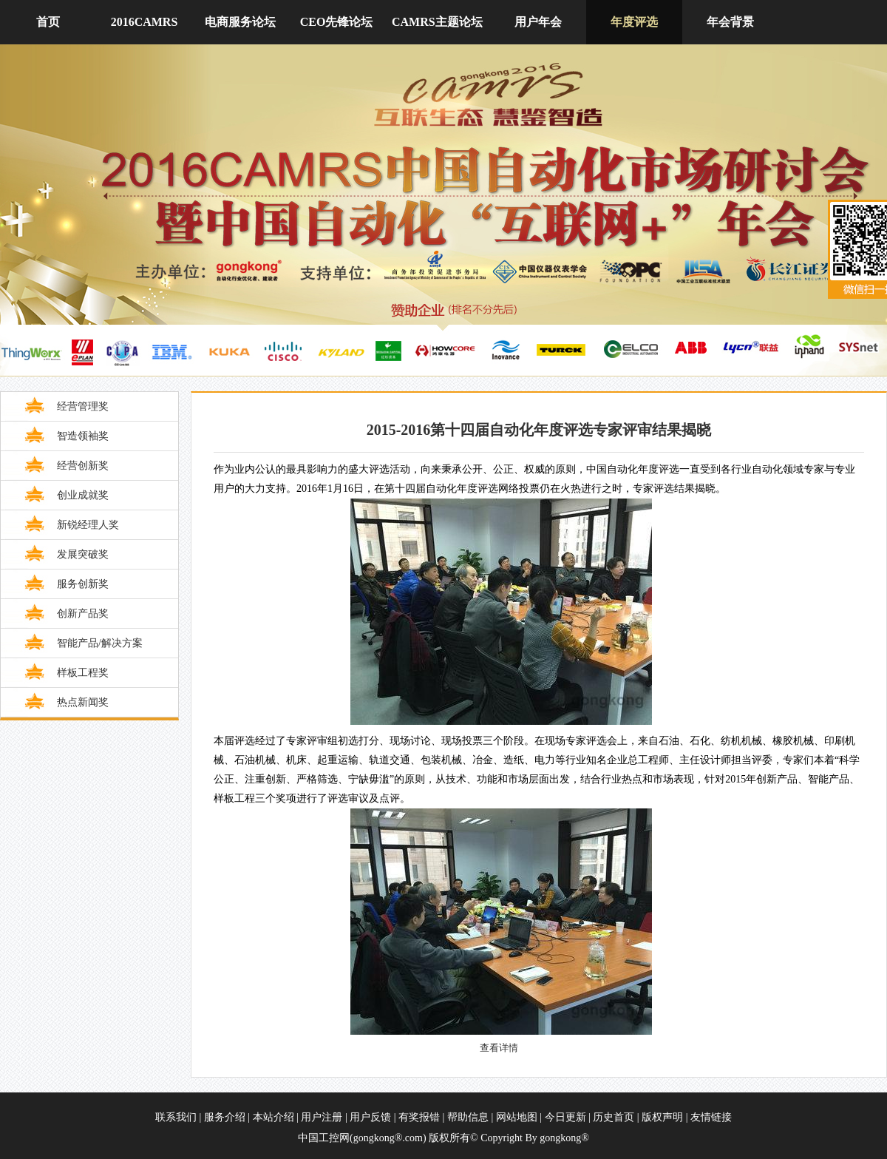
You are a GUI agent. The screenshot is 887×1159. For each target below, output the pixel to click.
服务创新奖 (83, 583)
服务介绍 (226, 1117)
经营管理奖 (83, 406)
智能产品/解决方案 (100, 643)
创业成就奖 (83, 495)
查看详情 (499, 1047)
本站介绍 (273, 1117)
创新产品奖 (83, 613)
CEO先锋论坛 (336, 22)
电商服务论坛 (240, 22)
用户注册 (323, 1117)
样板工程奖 (83, 672)
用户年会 (538, 22)
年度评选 (634, 22)
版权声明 (662, 1117)
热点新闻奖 (83, 702)
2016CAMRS (144, 22)
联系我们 (176, 1117)
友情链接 (711, 1117)
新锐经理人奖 (88, 524)
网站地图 (516, 1117)
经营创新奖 (83, 465)
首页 (48, 22)
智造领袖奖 (83, 436)
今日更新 (565, 1117)
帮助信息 (468, 1117)
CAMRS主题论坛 (437, 22)
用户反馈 (372, 1117)
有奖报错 (419, 1117)
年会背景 (730, 22)
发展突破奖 (83, 554)
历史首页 (613, 1117)
